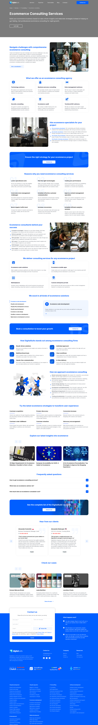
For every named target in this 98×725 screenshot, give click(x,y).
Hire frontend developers (55, 707)
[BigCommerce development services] (26, 317)
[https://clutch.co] (19, 671)
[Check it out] (49, 509)
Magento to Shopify (34, 687)
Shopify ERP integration (15, 711)
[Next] (19, 441)
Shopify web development (15, 687)
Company (65, 2)
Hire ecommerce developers (58, 128)
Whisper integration (14, 724)
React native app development (36, 721)
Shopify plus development (15, 691)
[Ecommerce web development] (26, 301)
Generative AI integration (15, 719)
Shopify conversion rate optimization (17, 698)
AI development (73, 692)
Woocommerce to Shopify (35, 691)
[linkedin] (44, 658)
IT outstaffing (53, 687)
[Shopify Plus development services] (26, 306)
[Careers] (69, 655)
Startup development (74, 705)
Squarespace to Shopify (35, 696)
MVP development (74, 698)
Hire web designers (54, 703)
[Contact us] (82, 2)
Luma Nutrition (41, 590)
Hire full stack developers (55, 705)
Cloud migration (73, 711)
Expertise (41, 2)
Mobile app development (35, 717)
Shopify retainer (13, 701)
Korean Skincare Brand (17, 590)
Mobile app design (34, 719)
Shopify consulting (14, 707)
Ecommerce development (35, 702)
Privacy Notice (39, 634)
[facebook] (46, 658)
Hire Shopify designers (55, 711)
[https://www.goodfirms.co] (39, 671)
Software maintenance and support (77, 700)
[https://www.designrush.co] (79, 671)
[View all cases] (49, 601)
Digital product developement (76, 694)
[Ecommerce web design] (26, 311)
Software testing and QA (75, 709)
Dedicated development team (56, 691)
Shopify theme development (16, 694)
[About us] (69, 653)
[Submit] (32, 637)
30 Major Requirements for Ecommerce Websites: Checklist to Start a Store (22, 464)
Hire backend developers (55, 709)
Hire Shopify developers (57, 131)
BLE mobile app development (36, 723)
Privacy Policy (41, 632)
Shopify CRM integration (15, 709)
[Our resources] (82, 657)
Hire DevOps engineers (55, 692)
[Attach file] (42, 628)
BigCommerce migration (35, 708)
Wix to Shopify (33, 692)
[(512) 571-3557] (52, 655)
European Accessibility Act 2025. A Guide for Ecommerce (47, 464)
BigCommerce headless (35, 706)
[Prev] (16, 441)
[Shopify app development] (26, 309)
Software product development (76, 687)
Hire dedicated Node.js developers (57, 698)
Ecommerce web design (35, 704)
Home (11, 8)
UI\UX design (72, 703)
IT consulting (24, 8)
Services (32, 2)
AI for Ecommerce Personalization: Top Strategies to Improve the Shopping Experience (75, 465)
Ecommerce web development (59, 304)
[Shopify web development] (26, 304)
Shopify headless (13, 700)
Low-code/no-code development (77, 712)
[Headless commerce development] (26, 314)
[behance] (49, 658)
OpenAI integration (14, 720)
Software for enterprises (75, 701)
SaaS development (74, 689)
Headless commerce (34, 709)
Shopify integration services (16, 696)
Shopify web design (14, 689)
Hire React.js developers (55, 700)
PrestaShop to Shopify (34, 694)
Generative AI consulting (15, 722)
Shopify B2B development (15, 712)
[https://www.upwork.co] (59, 671)
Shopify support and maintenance (17, 703)
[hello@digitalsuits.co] (52, 653)
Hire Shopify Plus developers (58, 135)
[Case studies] (82, 655)
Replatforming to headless (35, 711)
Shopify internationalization (15, 705)
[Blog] (82, 653)
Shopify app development (15, 692)
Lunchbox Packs (68, 590)
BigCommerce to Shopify (35, 689)
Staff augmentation (54, 689)
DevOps (71, 707)
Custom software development (76, 691)
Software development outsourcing (77, 696)
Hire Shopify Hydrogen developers (60, 139)
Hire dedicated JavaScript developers (58, 696)
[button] (22, 88)
